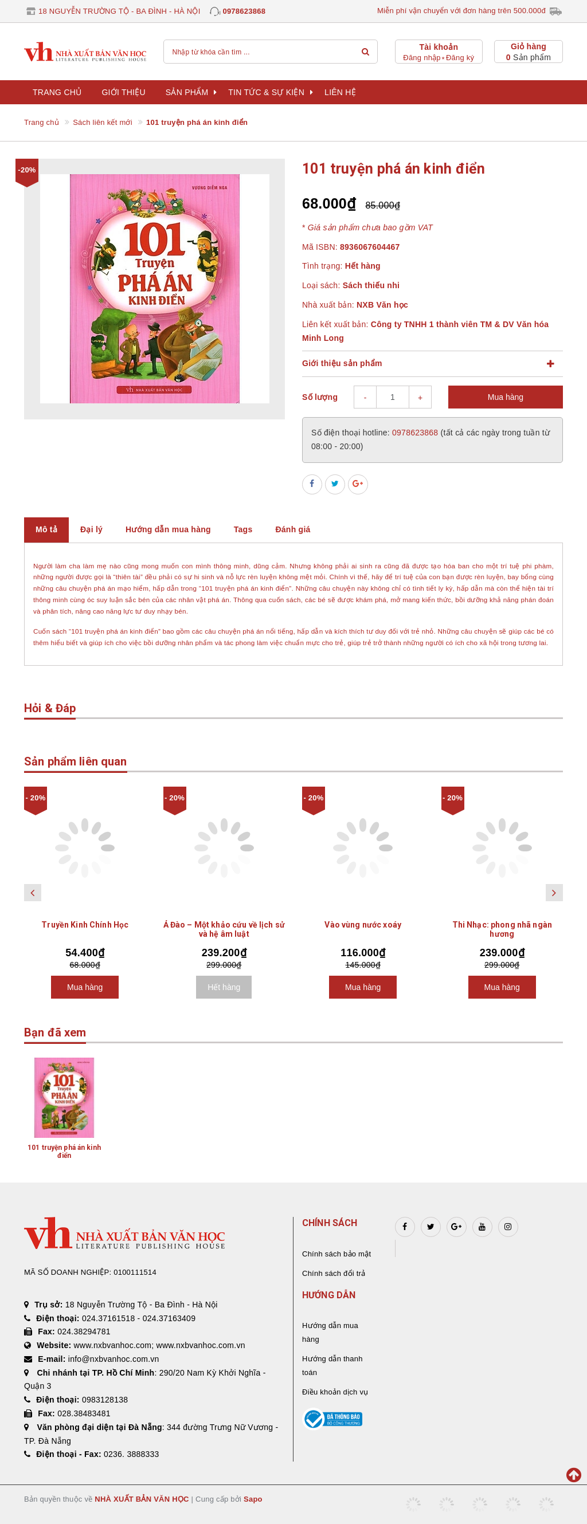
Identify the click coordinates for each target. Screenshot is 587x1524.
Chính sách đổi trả (333, 1273)
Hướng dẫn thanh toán (332, 1365)
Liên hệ (340, 92)
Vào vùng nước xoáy (362, 924)
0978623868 (243, 11)
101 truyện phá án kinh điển (64, 1152)
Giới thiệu (123, 92)
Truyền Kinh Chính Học (84, 924)
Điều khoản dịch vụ (335, 1392)
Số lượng (320, 397)
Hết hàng (224, 987)
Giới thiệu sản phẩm (342, 363)
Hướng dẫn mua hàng (330, 1332)
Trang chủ (57, 92)
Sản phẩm (191, 92)
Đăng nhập (422, 57)
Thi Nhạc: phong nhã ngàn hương (502, 929)
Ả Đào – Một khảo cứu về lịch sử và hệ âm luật (224, 929)
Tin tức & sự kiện (270, 92)
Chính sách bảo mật (336, 1254)
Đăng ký (460, 57)
